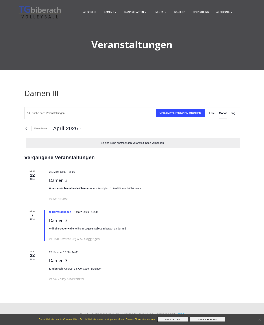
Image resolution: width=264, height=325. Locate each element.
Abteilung (225, 12)
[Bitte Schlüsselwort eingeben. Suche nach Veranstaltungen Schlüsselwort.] (90, 116)
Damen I (110, 12)
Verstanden (172, 319)
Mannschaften (136, 12)
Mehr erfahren (207, 319)
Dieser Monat (40, 131)
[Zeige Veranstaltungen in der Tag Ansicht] (233, 116)
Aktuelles (90, 12)
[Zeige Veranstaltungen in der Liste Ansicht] (212, 116)
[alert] (133, 146)
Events (161, 12)
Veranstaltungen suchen (180, 115)
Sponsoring (201, 12)
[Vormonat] (26, 131)
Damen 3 (58, 183)
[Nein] (259, 319)
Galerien (180, 12)
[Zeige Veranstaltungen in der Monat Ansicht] (223, 116)
